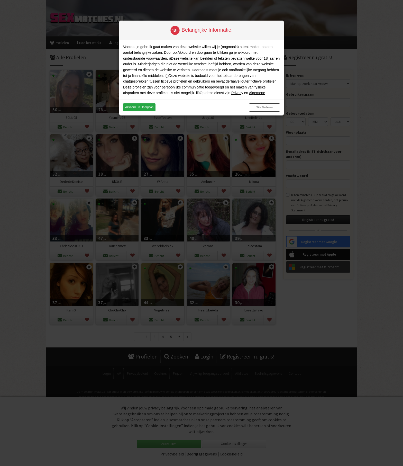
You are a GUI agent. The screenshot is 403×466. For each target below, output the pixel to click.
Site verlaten (264, 107)
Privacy (237, 93)
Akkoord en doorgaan (139, 107)
